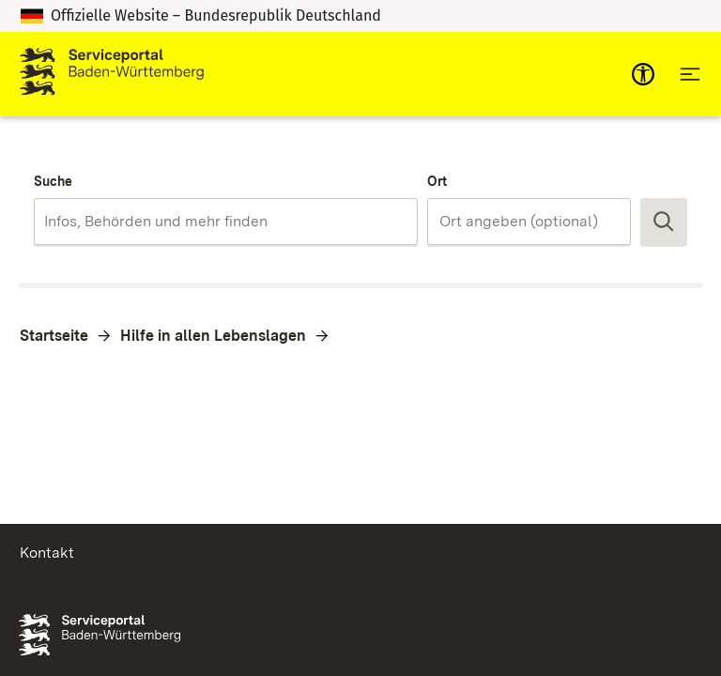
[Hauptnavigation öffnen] (690, 74)
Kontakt (47, 552)
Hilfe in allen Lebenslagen (213, 336)
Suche (53, 181)
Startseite (54, 336)
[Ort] (529, 221)
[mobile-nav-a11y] (643, 74)
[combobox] (226, 221)
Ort (437, 181)
